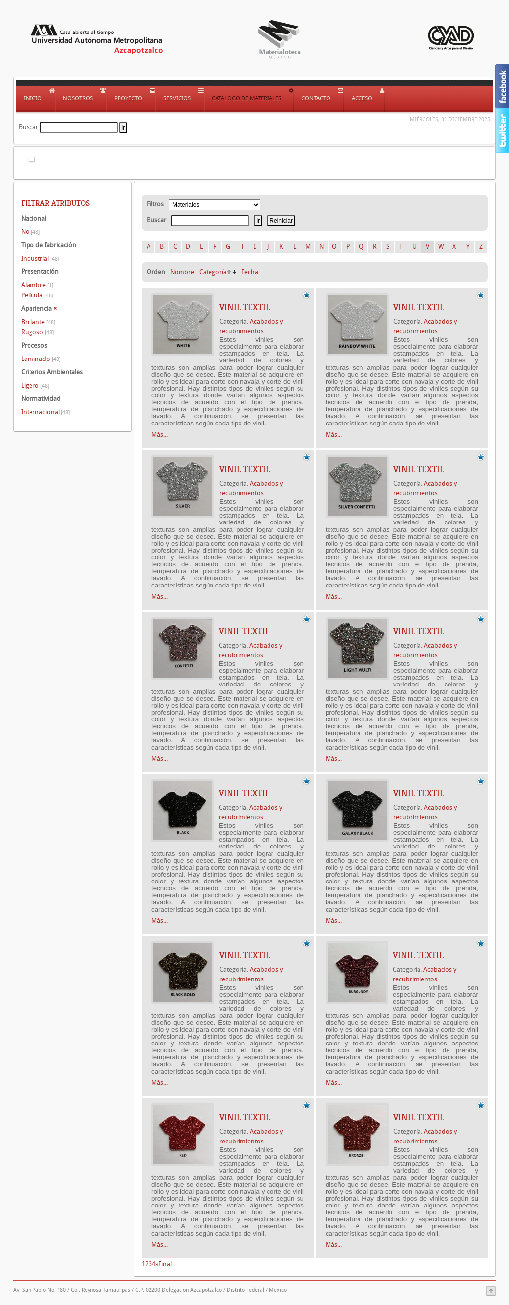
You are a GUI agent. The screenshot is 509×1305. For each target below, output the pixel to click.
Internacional (45, 412)
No (30, 231)
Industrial (40, 258)
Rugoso (37, 332)
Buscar (28, 126)
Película (37, 295)
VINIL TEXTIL (244, 307)
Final (165, 1264)
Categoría (213, 272)
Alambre (37, 285)
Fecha (249, 272)
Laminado (40, 358)
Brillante (38, 322)
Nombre (182, 272)
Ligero (35, 385)
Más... (159, 434)
